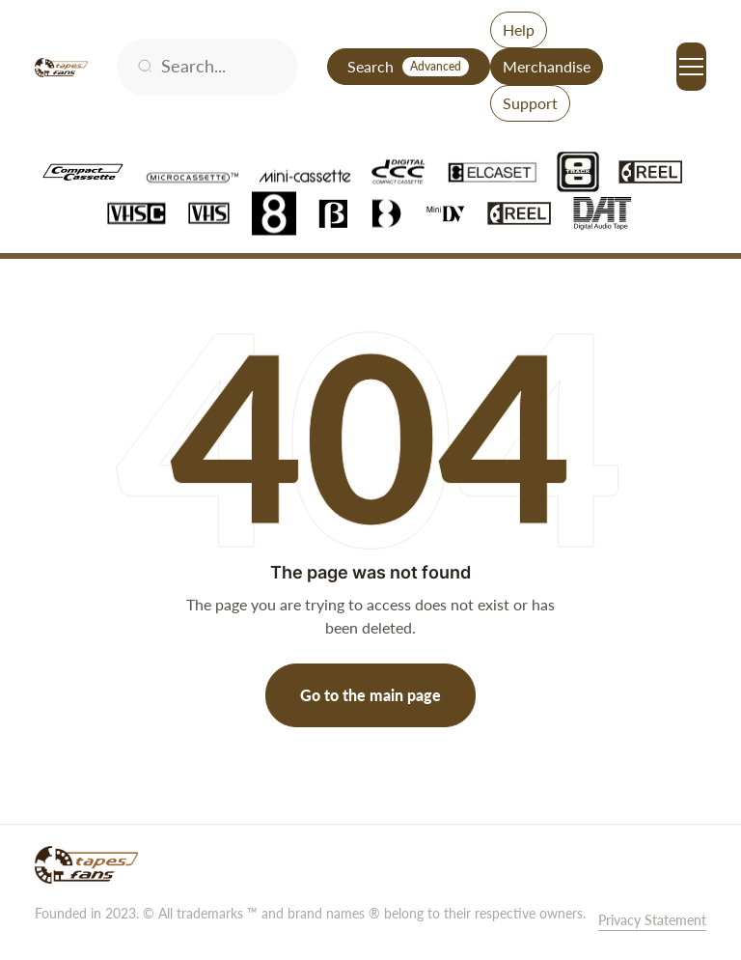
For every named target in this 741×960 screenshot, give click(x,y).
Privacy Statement (652, 920)
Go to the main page (370, 695)
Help (519, 29)
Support (530, 103)
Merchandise (546, 66)
